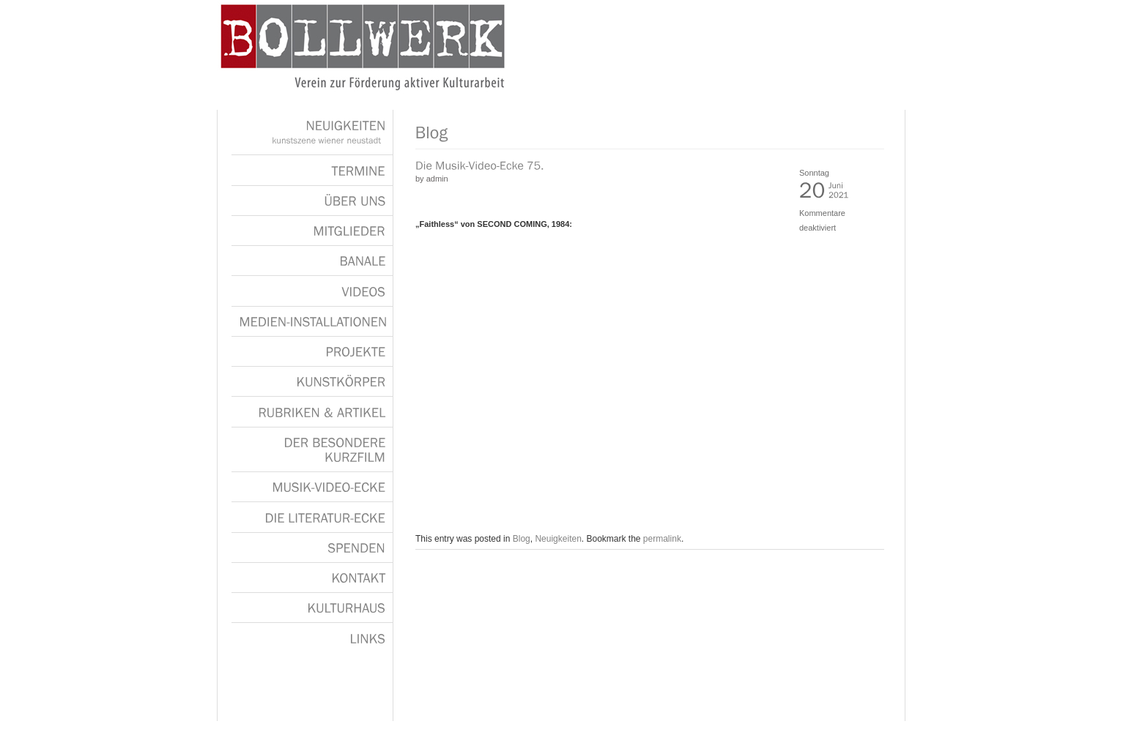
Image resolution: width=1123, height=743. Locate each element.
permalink (662, 539)
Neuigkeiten (558, 539)
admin (437, 178)
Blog (521, 539)
